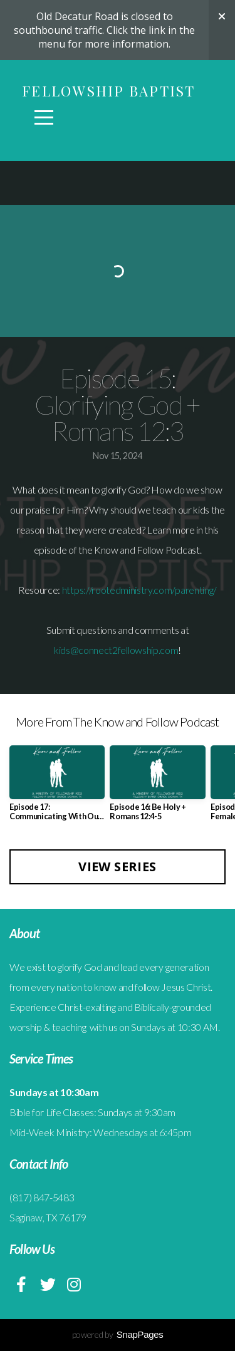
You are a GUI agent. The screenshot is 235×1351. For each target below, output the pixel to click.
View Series (117, 866)
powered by (118, 1334)
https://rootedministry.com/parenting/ (139, 590)
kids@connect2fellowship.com (116, 650)
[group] (57, 788)
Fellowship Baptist (109, 90)
